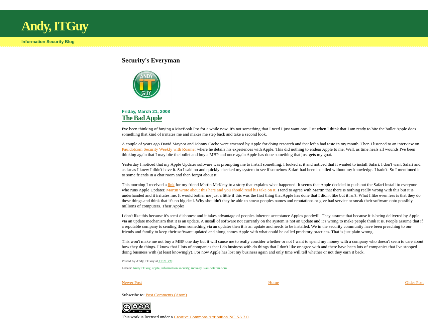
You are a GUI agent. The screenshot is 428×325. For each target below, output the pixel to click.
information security (175, 268)
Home (273, 282)
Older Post (414, 282)
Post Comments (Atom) (166, 294)
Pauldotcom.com (215, 268)
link (171, 184)
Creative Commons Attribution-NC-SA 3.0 (211, 316)
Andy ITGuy (141, 268)
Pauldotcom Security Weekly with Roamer (159, 149)
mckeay (196, 268)
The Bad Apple (142, 118)
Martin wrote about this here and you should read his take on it (220, 189)
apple (156, 268)
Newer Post (132, 282)
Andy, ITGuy (54, 26)
